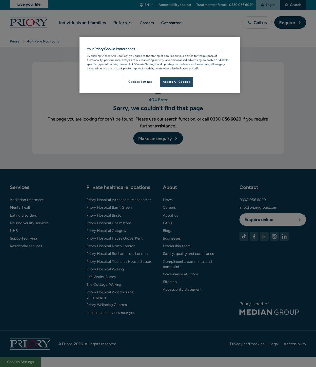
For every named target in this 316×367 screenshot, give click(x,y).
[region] (159, 65)
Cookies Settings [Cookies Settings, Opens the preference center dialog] (140, 81)
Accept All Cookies (176, 81)
